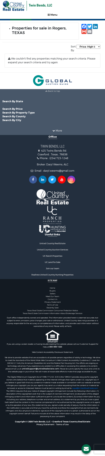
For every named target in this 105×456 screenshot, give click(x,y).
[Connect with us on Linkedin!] (43, 180)
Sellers (52, 293)
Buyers (52, 291)
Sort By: (73, 48)
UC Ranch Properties (52, 256)
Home (52, 288)
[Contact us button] (86, 449)
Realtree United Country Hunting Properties (53, 275)
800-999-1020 (55, 347)
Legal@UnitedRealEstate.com (85, 388)
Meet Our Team (52, 296)
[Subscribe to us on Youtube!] (62, 180)
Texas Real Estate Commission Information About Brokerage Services (52, 313)
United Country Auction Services (52, 250)
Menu (52, 14)
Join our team (52, 268)
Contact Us (52, 299)
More (57, 130)
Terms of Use (52, 305)
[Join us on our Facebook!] (33, 180)
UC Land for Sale (52, 262)
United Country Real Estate (52, 243)
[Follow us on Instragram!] (71, 180)
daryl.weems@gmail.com (58, 170)
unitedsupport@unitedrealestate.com (40, 369)
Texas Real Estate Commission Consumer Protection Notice (52, 310)
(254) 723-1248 (58, 158)
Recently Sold (52, 307)
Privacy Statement (53, 302)
